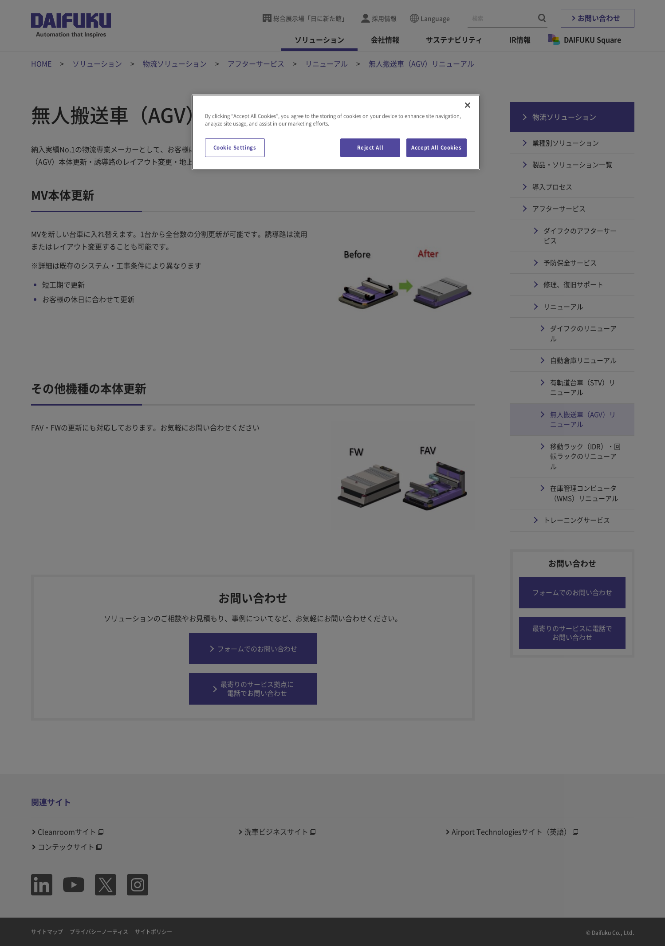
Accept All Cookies (436, 147)
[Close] (467, 105)
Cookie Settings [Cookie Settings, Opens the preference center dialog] (234, 147)
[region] (336, 132)
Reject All (370, 147)
